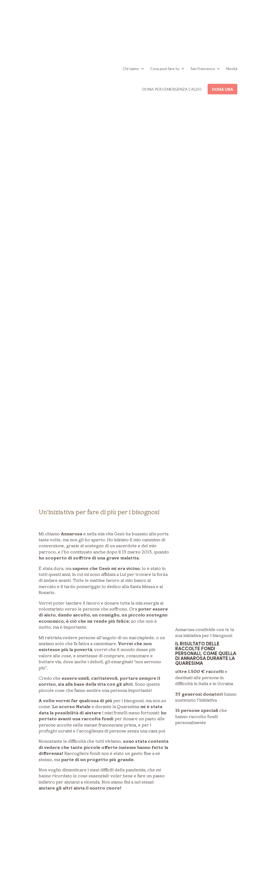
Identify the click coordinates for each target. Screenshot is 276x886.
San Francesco (203, 68)
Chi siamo (131, 68)
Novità (231, 68)
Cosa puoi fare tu (164, 68)
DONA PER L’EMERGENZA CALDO (172, 89)
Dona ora (222, 89)
